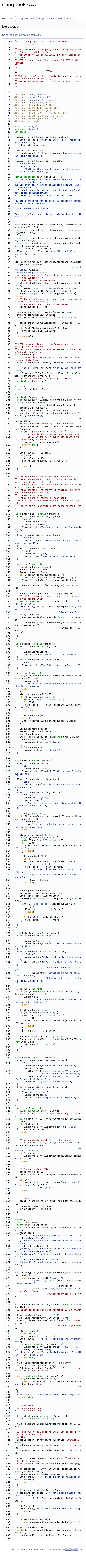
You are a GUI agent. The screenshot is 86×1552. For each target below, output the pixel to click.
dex (60, 18)
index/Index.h (36, 94)
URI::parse (40, 903)
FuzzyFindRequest (27, 272)
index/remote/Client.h (41, 102)
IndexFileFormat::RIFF (56, 1076)
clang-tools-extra (26, 18)
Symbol (68, 317)
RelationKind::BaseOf (59, 962)
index (51, 18)
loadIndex (40, 1288)
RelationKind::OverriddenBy (63, 972)
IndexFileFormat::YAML (56, 1070)
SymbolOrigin (64, 1288)
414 (7, 1416)
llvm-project (7, 18)
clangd (41, 18)
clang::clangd (46, 1418)
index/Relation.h (38, 97)
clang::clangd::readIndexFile (57, 1142)
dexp (68, 18)
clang (31, 126)
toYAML (47, 742)
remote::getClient (45, 1280)
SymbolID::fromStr (48, 699)
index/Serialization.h (41, 100)
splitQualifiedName (46, 288)
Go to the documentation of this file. (22, 34)
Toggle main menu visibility (4, 11)
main (22, 1416)
